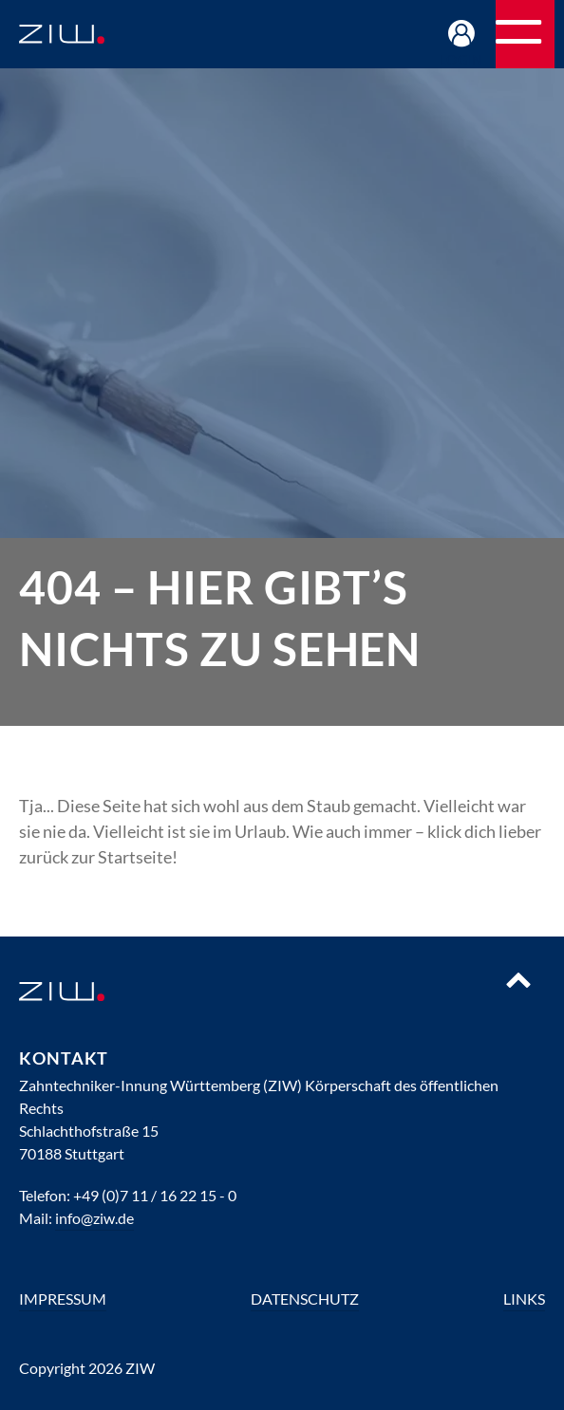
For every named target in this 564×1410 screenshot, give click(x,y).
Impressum (62, 1298)
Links (524, 1298)
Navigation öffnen (554, 40)
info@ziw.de (94, 1218)
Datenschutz (305, 1298)
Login (462, 59)
